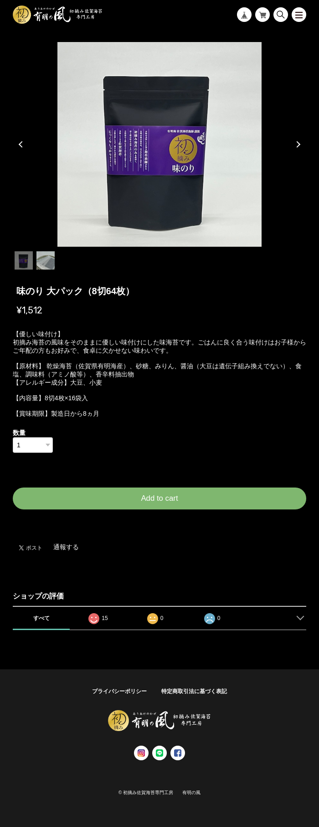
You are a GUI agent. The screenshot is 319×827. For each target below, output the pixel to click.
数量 (19, 432)
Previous (22, 144)
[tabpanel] (159, 144)
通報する (66, 547)
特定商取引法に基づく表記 (194, 691)
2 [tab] (45, 260)
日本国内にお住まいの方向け (159, 520)
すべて (41, 618)
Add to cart (159, 498)
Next (297, 144)
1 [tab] (24, 260)
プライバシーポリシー (119, 691)
